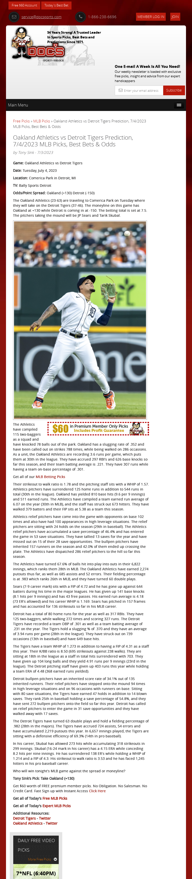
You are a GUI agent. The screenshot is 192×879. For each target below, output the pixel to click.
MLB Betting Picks (50, 419)
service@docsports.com (35, 16)
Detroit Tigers (24, 850)
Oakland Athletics (27, 855)
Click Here (21, 823)
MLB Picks (41, 84)
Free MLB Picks (54, 830)
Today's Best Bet (60, 5)
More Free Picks (163, 106)
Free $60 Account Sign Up (160, 208)
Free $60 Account (26, 5)
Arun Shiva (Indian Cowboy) (167, 162)
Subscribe (174, 53)
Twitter (45, 850)
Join (175, 16)
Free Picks (21, 84)
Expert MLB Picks (56, 838)
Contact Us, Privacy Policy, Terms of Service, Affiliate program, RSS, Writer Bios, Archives (126, 873)
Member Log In (151, 16)
